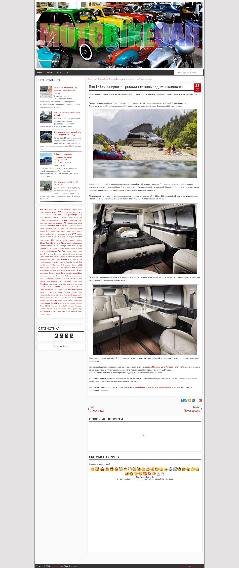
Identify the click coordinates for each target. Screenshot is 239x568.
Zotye (42, 314)
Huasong (62, 262)
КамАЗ (79, 212)
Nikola (52, 287)
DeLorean (56, 246)
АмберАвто (68, 209)
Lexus (75, 273)
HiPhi (58, 259)
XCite (68, 311)
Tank (64, 303)
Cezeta (65, 240)
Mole (50, 284)
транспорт (52, 223)
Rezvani (74, 292)
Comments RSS (196, 566)
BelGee (42, 234)
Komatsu (53, 270)
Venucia (49, 309)
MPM (72, 284)
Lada (79, 270)
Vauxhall (42, 309)
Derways (63, 246)
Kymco (73, 270)
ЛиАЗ (80, 215)
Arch (70, 228)
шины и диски (76, 223)
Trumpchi (78, 306)
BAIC (58, 231)
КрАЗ (65, 215)
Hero (49, 259)
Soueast (70, 300)
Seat (52, 298)
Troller (60, 306)
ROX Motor (59, 295)
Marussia (59, 278)
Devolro (69, 246)
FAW (41, 251)
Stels (42, 303)
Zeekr (80, 311)
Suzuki (54, 303)
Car (67, 73)
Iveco (58, 265)
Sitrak (74, 298)
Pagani (60, 289)
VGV (69, 309)
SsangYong (78, 300)
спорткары (62, 220)
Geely (46, 254)
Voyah (59, 311)
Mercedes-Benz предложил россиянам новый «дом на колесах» (136, 86)
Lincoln (49, 276)
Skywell (42, 300)
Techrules (79, 303)
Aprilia (62, 228)
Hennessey (43, 259)
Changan (71, 240)
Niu (62, 287)
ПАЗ (76, 218)
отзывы (70, 218)
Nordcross (67, 287)
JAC (62, 265)
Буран (42, 212)
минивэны (48, 218)
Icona (75, 262)
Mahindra (48, 278)
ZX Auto (47, 314)
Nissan (57, 287)
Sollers (65, 300)
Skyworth (49, 300)
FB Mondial (48, 251)
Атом (75, 209)
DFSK (74, 246)
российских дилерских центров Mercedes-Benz (155, 387)
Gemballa (53, 254)
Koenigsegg (44, 270)
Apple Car (56, 228)
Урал (69, 223)
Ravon (60, 292)
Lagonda (43, 273)
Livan (62, 276)
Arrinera (74, 228)
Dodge (79, 246)
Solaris (59, 300)
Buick (77, 237)
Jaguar (74, 265)
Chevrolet (49, 243)
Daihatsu (43, 246)
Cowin (69, 243)
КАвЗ (74, 212)
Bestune (64, 234)
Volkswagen (45, 311)
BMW (74, 234)
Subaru (47, 303)
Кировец (50, 215)
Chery (42, 243)
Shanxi (57, 298)
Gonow (73, 254)
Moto (49, 73)
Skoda (79, 298)
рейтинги (44, 220)
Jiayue (52, 267)
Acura (70, 226)
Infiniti (79, 262)
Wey (63, 311)
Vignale (74, 309)
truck (65, 305)
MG (76, 281)
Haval (74, 257)
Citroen (63, 243)
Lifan (80, 273)
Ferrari (54, 251)
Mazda (72, 278)
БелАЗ (80, 209)
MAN (54, 278)
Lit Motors (56, 276)
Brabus (50, 237)
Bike (59, 73)
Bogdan (79, 234)
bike (69, 234)
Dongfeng (44, 248)
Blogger (66, 346)
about (65, 225)
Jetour (42, 267)
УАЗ (64, 223)
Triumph (54, 306)
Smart (54, 300)
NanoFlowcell (44, 287)
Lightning (43, 276)
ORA (46, 289)
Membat (42, 281)
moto (60, 284)
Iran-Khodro (44, 265)
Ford (63, 251)
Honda (64, 259)
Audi (47, 231)
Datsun (49, 246)
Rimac (80, 292)
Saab (75, 295)
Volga (80, 309)
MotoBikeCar (55, 566)
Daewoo (79, 243)
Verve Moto (57, 309)
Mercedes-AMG (52, 281)
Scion (48, 298)
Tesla (42, 306)
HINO (54, 259)
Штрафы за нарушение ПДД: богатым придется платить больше (65, 90)
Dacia (73, 243)
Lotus (74, 276)
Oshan (50, 289)
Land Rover (60, 273)
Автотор (60, 209)
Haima (50, 257)
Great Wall (44, 257)
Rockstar (43, 295)
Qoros (50, 292)
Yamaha (74, 311)
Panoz (65, 289)
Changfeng (78, 240)
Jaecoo (68, 265)
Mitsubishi (44, 284)
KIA (73, 267)
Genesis (59, 254)
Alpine (42, 228)
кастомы (43, 215)
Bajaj (63, 231)
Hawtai (79, 257)
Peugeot (71, 289)
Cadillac (47, 240)
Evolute (67, 248)
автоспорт (52, 209)
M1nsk (42, 278)
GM (64, 254)
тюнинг (59, 223)
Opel (42, 289)
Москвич (56, 218)
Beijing (73, 231)
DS (50, 248)
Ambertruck (48, 228)
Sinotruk (68, 298)
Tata (68, 303)
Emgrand (60, 248)
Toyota (47, 306)
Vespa (64, 309)
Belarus (79, 231)
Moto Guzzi (66, 284)
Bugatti (71, 237)
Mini (80, 281)
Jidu (57, 267)
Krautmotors (61, 270)
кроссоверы (73, 215)
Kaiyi (61, 267)
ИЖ (67, 212)
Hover (49, 262)
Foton (80, 251)
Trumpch (71, 306)
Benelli (51, 234)
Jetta (47, 267)
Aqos (66, 228)
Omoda (79, 287)
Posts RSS (184, 566)
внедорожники (51, 212)
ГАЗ (59, 212)
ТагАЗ (80, 220)
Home (39, 73)
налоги (63, 218)
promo (43, 292)
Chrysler (57, 243)
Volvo (53, 311)
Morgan (55, 284)
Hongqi (79, 259)
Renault (67, 292)
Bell (47, 234)
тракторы (43, 223)
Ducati (54, 248)
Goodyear (79, 254)
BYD (41, 240)
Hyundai (69, 262)
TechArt (72, 303)
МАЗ (41, 218)
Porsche (79, 289)
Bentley (57, 234)
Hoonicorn (43, 262)
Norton (74, 287)
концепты (58, 215)
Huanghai (55, 262)
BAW (68, 231)
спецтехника (53, 220)
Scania (42, 298)
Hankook (56, 257)
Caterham (59, 240)
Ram (55, 292)
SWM (60, 303)
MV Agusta (78, 284)
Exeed (80, 248)
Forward (74, 251)
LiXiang (68, 276)
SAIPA (80, 295)
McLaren (79, 278)
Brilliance (65, 237)
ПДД (80, 218)
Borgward (43, 237)
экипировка (44, 226)
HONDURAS (72, 259)
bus (80, 237)
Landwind (69, 273)
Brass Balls (57, 237)
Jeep (80, 265)
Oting (55, 289)
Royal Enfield (68, 295)
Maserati (66, 278)
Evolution (74, 248)
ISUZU (52, 265)
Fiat (59, 251)
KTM (68, 270)
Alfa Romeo (77, 226)
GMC (68, 254)
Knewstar (79, 267)
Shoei (62, 298)
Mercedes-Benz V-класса (162, 367)
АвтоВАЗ (43, 209)
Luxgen (79, 276)
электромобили (54, 226)
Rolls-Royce (50, 295)
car (52, 239)
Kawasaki (67, 267)
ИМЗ (70, 212)
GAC (41, 254)
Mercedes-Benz (66, 281)
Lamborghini (50, 273)
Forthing (68, 251)
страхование (72, 220)
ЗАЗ (63, 212)
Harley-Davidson (66, 257)
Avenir (53, 231)
